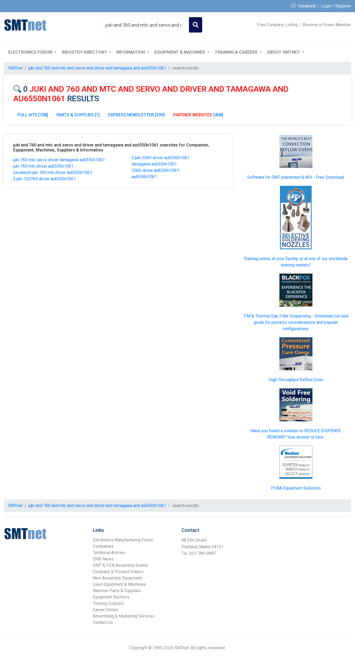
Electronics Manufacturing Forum (123, 539)
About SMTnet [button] (284, 52)
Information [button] (131, 52)
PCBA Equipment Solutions (296, 488)
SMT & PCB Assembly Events (120, 565)
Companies (103, 546)
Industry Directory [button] (85, 52)
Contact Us (103, 622)
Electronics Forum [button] (30, 52)
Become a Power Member (327, 24)
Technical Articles (109, 552)
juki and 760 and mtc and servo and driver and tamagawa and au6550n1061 (97, 68)
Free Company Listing (277, 24)
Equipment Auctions (111, 597)
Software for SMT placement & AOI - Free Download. (296, 177)
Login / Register (336, 5)
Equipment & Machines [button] (180, 52)
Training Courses (108, 603)
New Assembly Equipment (117, 577)
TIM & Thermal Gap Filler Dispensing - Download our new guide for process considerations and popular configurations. (296, 322)
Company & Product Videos (118, 571)
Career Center (105, 609)
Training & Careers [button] (237, 52)
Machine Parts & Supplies (117, 590)
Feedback (303, 5)
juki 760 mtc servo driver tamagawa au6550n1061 (59, 159)
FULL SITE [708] (32, 114)
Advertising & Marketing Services (124, 616)
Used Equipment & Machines (119, 584)
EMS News (103, 558)
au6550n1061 (144, 176)
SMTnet (15, 68)
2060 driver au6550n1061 (155, 170)
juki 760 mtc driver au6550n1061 (43, 166)
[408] (198, 114)
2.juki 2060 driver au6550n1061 (161, 157)
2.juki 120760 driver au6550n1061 (44, 178)
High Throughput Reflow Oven (296, 379)
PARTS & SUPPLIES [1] (78, 114)
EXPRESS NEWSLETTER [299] (136, 114)
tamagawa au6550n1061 (154, 164)
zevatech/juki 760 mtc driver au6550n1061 (52, 172)
